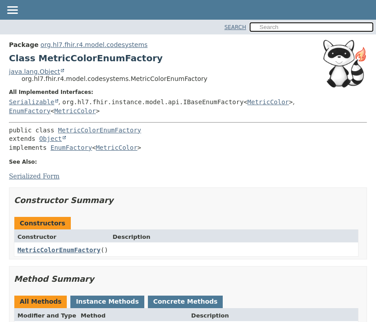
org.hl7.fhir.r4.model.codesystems (93, 44)
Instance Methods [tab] (107, 301)
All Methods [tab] (40, 301)
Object (50, 138)
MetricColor (268, 102)
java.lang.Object (34, 71)
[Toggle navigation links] (12, 10)
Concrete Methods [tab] (185, 301)
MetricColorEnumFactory (99, 130)
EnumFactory (30, 110)
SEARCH (235, 27)
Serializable (31, 102)
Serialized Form (34, 176)
